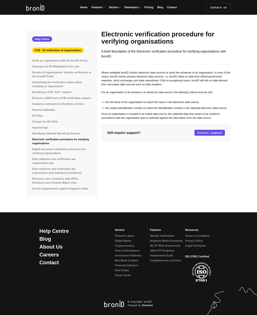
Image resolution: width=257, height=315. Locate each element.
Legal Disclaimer (195, 245)
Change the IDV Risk (45, 121)
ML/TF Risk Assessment (165, 245)
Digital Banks (123, 240)
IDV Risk (37, 115)
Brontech (147, 305)
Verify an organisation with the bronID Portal (60, 60)
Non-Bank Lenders (126, 260)
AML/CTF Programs (162, 250)
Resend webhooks (43, 109)
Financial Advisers (126, 265)
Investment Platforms (128, 255)
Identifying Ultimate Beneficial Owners (56, 133)
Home (83, 7)
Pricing (148, 7)
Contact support (209, 132)
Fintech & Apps (124, 235)
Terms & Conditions (197, 235)
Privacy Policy (194, 240)
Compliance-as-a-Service (165, 260)
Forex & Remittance (127, 250)
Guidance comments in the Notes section (58, 104)
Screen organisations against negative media (60, 188)
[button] (98, 7)
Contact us (218, 7)
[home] (46, 7)
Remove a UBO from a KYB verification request (61, 98)
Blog (160, 7)
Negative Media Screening (166, 240)
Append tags (40, 127)
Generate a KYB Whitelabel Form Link (55, 66)
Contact (172, 7)
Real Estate (122, 270)
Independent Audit (161, 255)
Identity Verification (162, 235)
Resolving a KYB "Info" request (51, 92)
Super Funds (123, 275)
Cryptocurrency (124, 245)
